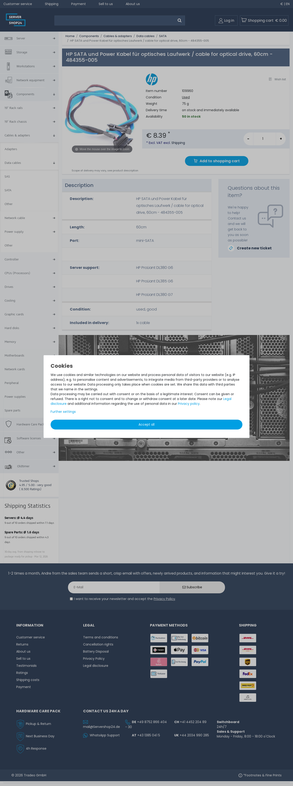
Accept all (146, 424)
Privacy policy (189, 403)
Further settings (63, 411)
